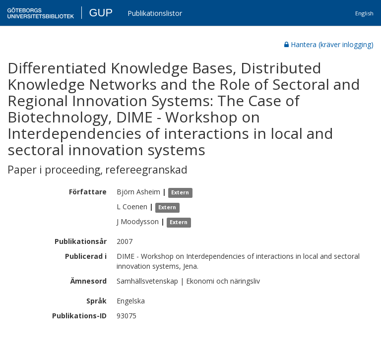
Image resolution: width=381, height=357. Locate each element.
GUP (101, 12)
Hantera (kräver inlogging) (329, 44)
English (364, 13)
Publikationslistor (154, 13)
